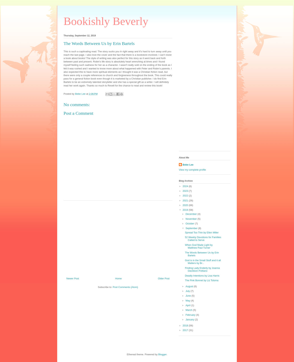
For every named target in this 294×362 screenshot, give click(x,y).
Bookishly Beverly (106, 21)
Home (118, 278)
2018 (186, 325)
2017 (186, 330)
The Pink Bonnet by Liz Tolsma (201, 280)
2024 (186, 186)
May (188, 300)
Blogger (162, 354)
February (191, 314)
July (188, 291)
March (189, 310)
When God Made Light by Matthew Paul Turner (198, 246)
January (190, 319)
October (190, 223)
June (189, 295)
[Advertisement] (118, 237)
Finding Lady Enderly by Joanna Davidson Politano (202, 269)
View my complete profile (192, 169)
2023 (186, 191)
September (192, 228)
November (192, 218)
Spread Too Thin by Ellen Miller (201, 232)
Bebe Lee (188, 164)
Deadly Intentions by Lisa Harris (202, 275)
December (192, 214)
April (188, 305)
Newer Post (72, 278)
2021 (186, 200)
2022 (186, 195)
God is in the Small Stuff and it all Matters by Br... (203, 262)
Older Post (164, 278)
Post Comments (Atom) (125, 287)
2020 (186, 205)
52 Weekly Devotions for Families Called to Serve (203, 239)
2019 (186, 209)
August (190, 286)
